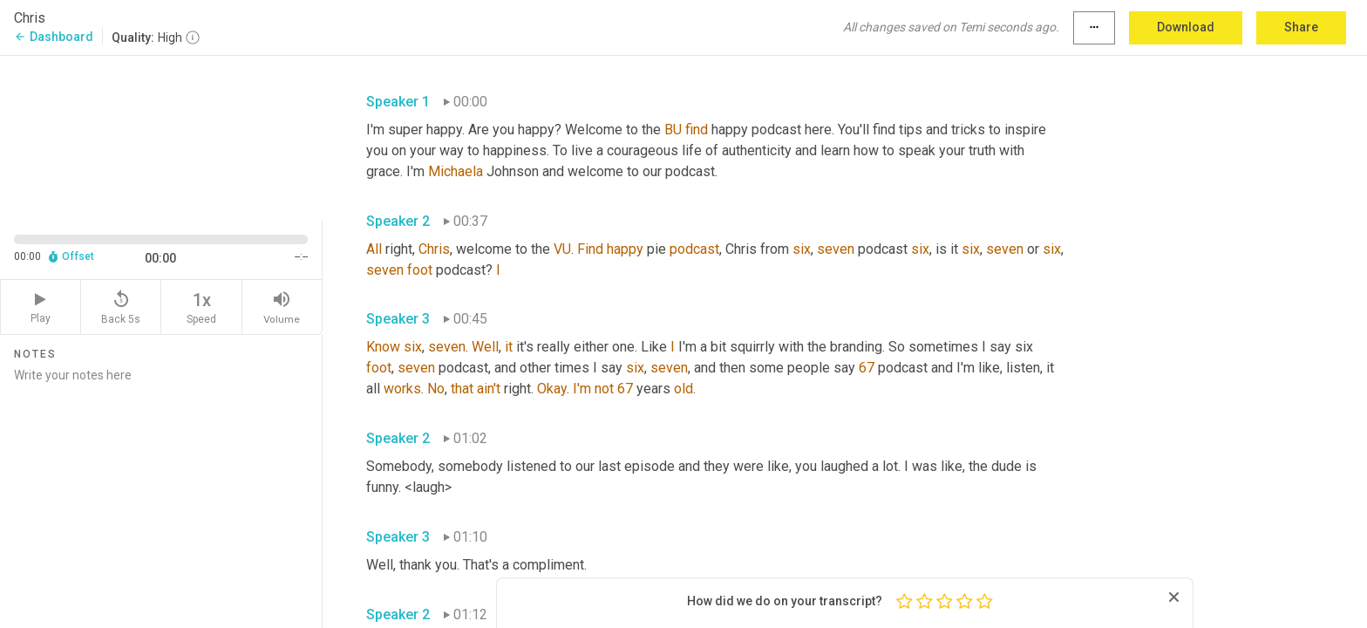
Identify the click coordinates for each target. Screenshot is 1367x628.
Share (1301, 27)
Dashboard (53, 37)
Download (1185, 27)
